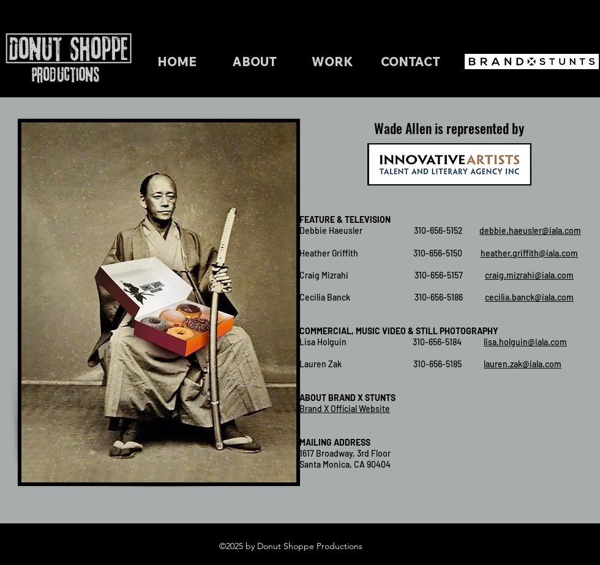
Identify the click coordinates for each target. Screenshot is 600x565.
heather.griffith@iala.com (529, 253)
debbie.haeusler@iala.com (530, 230)
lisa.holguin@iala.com (525, 342)
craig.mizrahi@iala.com (529, 275)
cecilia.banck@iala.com (529, 297)
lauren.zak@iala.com (522, 364)
